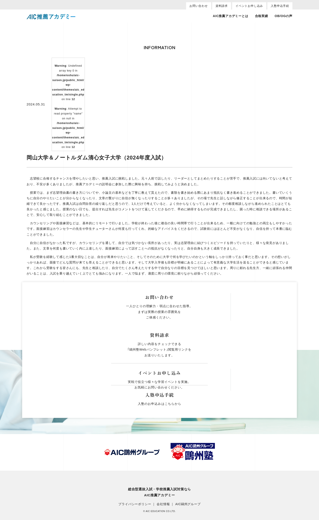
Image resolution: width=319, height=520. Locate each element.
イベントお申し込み (249, 6)
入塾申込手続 (280, 6)
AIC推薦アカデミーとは (230, 16)
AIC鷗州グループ (188, 504)
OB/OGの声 (283, 16)
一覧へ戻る (159, 292)
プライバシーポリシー (134, 504)
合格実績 (261, 16)
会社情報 (163, 504)
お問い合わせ (198, 6)
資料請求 (222, 6)
